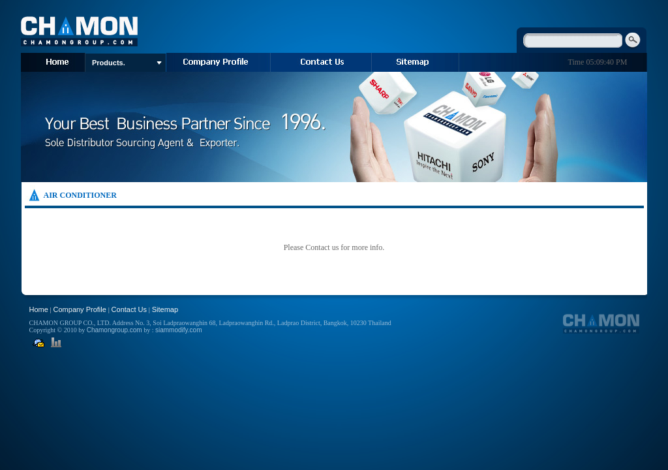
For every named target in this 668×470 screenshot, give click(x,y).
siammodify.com (178, 330)
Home (38, 309)
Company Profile (79, 309)
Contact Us (129, 309)
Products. (127, 63)
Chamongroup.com (114, 330)
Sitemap (165, 309)
